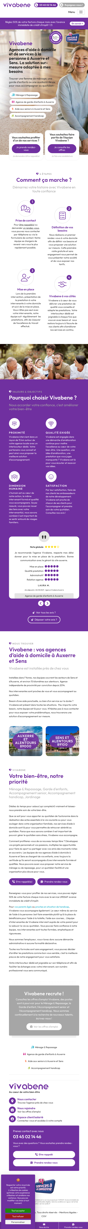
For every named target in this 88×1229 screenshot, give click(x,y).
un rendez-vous (31, 228)
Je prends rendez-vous (26, 149)
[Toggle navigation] (81, 12)
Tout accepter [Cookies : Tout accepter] (18, 1210)
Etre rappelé (44, 1154)
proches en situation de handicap (52, 906)
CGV (44, 1216)
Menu (71, 12)
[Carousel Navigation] (44, 603)
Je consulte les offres (62, 149)
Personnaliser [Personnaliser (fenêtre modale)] (18, 1222)
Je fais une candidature (62, 156)
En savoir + (77, 23)
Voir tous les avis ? (44, 612)
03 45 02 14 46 (27, 1136)
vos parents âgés (23, 906)
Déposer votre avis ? (44, 619)
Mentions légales (67, 1212)
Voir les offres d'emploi (44, 1026)
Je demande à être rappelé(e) (26, 156)
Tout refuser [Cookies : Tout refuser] (18, 1216)
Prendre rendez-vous (54, 881)
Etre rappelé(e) (22, 881)
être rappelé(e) (26, 224)
